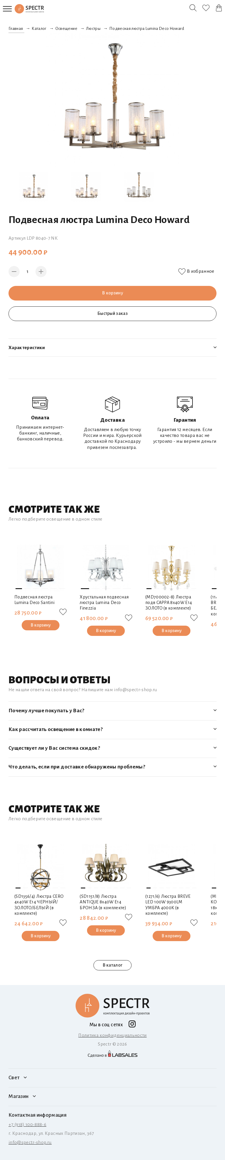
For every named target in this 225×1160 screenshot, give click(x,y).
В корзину (112, 292)
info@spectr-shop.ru (30, 1142)
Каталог (39, 28)
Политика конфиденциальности (112, 1035)
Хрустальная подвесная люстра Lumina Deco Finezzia (104, 603)
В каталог (112, 964)
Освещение (66, 28)
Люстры (93, 28)
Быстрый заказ (112, 313)
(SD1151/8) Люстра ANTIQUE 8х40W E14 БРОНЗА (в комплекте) (103, 902)
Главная (15, 28)
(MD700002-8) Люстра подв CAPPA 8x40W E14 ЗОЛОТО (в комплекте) (168, 603)
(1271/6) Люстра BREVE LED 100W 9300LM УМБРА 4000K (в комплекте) (168, 905)
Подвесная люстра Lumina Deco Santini (34, 600)
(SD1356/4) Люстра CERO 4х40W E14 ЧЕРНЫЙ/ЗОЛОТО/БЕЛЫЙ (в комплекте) (39, 905)
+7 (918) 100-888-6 (27, 1124)
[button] (19, 588)
